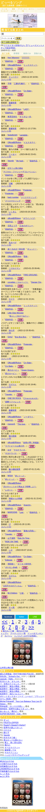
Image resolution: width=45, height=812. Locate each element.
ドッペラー (13, 77)
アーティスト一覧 (18, 633)
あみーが (12, 243)
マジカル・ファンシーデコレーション (19, 172)
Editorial (8, 560)
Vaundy (11, 161)
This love (21, 424)
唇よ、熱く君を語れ (13, 743)
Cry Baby (28, 91)
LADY (26, 109)
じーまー (12, 154)
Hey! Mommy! (13, 58)
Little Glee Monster (16, 313)
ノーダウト (28, 417)
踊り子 (6, 733)
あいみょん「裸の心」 (9, 711)
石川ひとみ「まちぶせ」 (10, 681)
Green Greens (27, 370)
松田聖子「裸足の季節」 (10, 686)
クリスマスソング (28, 197)
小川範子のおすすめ (8, 764)
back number (13, 197)
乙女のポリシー (26, 226)
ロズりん (12, 384)
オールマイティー (12, 748)
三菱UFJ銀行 (19, 84)
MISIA (10, 476)
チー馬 (12, 608)
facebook (8, 617)
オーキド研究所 (24, 564)
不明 (9, 84)
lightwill (19, 811)
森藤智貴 (12, 103)
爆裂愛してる (10, 750)
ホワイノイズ (29, 218)
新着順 (16, 53)
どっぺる (4, 10)
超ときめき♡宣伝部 (16, 249)
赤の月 (12, 330)
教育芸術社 (12, 117)
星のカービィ (13, 370)
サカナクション (11, 753)
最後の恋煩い (29, 531)
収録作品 (9, 61)
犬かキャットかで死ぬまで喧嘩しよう (19, 487)
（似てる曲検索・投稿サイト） (14, 6)
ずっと (6, 720)
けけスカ (7, 730)
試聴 (20, 61)
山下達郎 (11, 538)
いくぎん (12, 212)
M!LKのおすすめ (7, 761)
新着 (13, 10)
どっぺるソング (11, 2)
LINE (35, 617)
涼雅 (11, 184)
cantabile (23, 135)
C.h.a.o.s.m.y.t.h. (31, 398)
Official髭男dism (14, 65)
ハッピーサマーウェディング (17, 755)
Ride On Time (23, 538)
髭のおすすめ (22, 631)
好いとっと (20, 476)
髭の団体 (12, 436)
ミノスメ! (40, 9)
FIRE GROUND (30, 275)
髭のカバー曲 (8, 631)
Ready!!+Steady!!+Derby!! (14, 725)
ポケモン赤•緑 (11, 567)
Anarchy (27, 505)
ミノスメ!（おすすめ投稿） (26, 636)
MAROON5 (12, 512)
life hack (19, 161)
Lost (21, 512)
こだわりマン (14, 268)
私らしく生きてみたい (19, 316)
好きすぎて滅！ (10, 738)
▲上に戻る (5, 776)
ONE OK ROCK (14, 398)
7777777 (25, 58)
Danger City (36, 282)
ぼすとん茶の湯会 (15, 168)
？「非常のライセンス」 (10, 684)
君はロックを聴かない (13, 740)
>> (31, 627)
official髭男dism (14, 190)
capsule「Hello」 (7, 679)
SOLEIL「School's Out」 (10, 676)
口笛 (22, 593)
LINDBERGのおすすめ (9, 769)
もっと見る (5, 774)
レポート (9, 490)
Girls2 (10, 337)
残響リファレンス (13, 402)
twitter (21, 617)
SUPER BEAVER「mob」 (11, 714)
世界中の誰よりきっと (13, 728)
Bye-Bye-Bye (20, 337)
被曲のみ (27, 53)
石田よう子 (12, 226)
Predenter (27, 190)
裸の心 (7, 745)
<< (5, 621)
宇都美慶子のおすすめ (9, 771)
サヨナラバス (19, 450)
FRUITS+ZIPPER (10, 723)
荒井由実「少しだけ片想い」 (12, 706)
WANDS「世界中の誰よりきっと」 (15, 709)
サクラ (12, 299)
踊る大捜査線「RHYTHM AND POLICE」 (18, 674)
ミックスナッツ (30, 65)
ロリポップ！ (32, 811)
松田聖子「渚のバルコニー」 (12, 694)
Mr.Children (12, 593)
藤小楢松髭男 (14, 469)
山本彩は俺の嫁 (6, 668)
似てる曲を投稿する (10, 42)
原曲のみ (38, 53)
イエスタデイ (29, 142)
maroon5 (11, 424)
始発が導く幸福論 (31, 443)
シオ (11, 550)
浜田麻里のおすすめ (8, 766)
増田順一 (11, 564)
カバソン (31, 9)
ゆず (9, 450)
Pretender (28, 344)
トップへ (4, 633)
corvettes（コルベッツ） (18, 282)
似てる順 (6, 53)
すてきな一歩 (25, 117)
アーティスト (22, 10)
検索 (18, 38)
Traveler (8, 394)
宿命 (25, 256)
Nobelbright (12, 135)
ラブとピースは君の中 (14, 446)
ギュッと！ (32, 249)
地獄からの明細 (15, 499)
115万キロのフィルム (12, 586)
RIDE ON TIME (11, 542)
